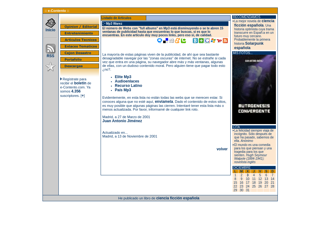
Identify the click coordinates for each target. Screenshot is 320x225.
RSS (51, 54)
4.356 (76, 91)
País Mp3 (123, 90)
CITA (236, 127)
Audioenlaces (127, 81)
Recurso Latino (128, 85)
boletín (80, 83)
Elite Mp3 (123, 77)
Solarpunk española (249, 45)
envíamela (164, 101)
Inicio (51, 28)
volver (222, 149)
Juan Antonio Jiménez (122, 121)
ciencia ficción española (254, 23)
